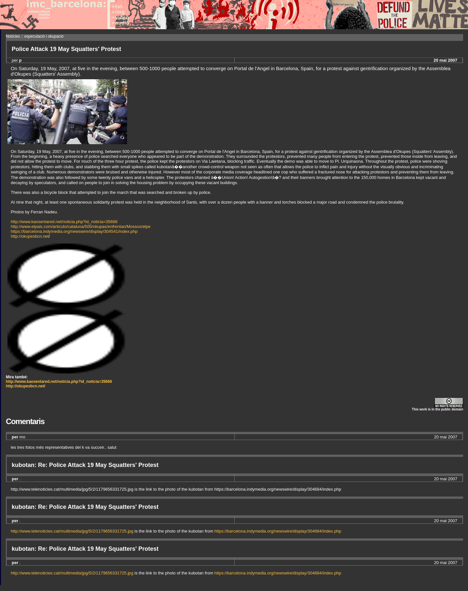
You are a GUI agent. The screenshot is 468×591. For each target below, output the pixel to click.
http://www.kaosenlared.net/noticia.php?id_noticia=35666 (64, 221)
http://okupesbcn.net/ (25, 386)
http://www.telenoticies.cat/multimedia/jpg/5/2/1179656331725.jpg (72, 531)
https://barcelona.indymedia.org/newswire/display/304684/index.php (277, 531)
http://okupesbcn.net (30, 236)
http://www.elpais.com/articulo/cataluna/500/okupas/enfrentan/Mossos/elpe (80, 226)
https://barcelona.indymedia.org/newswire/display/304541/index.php (74, 231)
